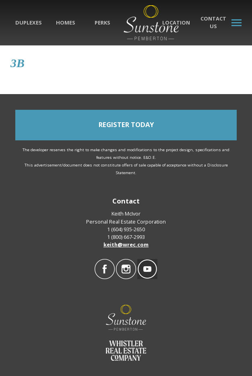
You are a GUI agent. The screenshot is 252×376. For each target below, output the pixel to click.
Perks (102, 22)
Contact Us (213, 22)
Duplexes (28, 22)
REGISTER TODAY (126, 124)
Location (176, 22)
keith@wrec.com (126, 244)
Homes (65, 22)
